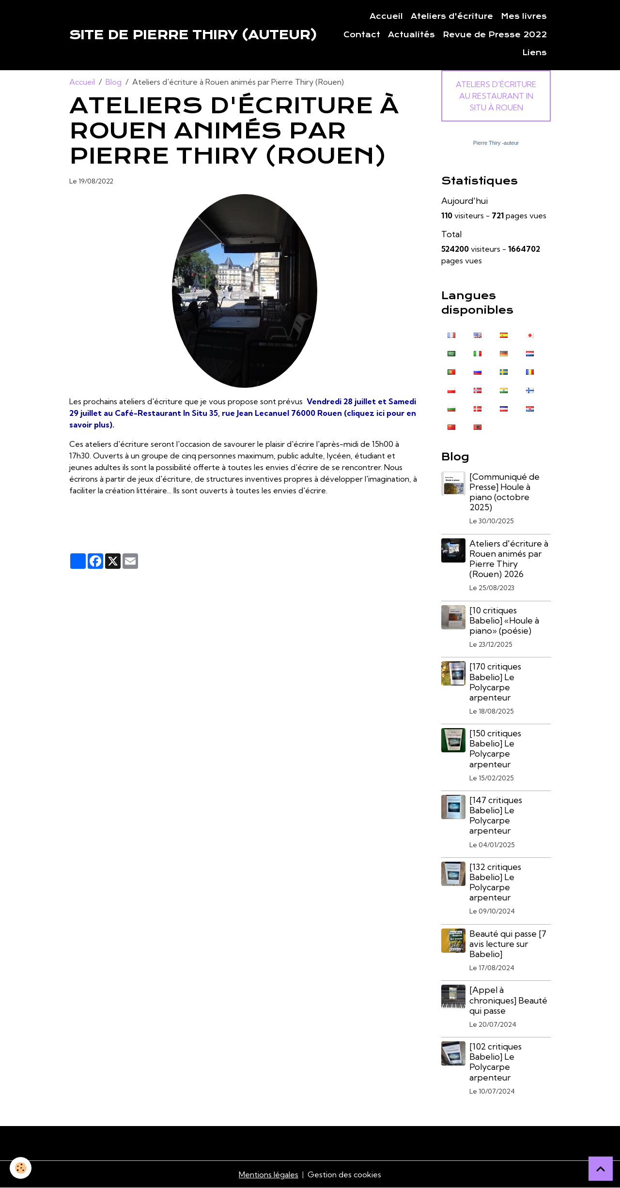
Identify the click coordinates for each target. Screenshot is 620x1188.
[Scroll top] (601, 1169)
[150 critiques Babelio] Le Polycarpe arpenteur (495, 748)
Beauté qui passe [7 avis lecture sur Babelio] (507, 944)
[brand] (193, 35)
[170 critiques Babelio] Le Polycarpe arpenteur (495, 681)
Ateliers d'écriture (452, 16)
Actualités (411, 34)
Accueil (386, 16)
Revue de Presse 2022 (495, 34)
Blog (114, 82)
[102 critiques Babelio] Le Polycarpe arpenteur (495, 1061)
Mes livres (524, 16)
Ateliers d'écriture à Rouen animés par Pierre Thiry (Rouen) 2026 (508, 558)
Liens (534, 52)
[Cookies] (20, 1168)
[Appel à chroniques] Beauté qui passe (508, 1000)
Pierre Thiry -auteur (496, 143)
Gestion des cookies (344, 1174)
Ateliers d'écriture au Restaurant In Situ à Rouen (496, 95)
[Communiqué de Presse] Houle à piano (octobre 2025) (504, 492)
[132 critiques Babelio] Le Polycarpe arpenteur (495, 882)
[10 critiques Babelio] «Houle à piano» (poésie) (504, 620)
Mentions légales (268, 1174)
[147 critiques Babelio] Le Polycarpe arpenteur (495, 815)
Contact (361, 34)
